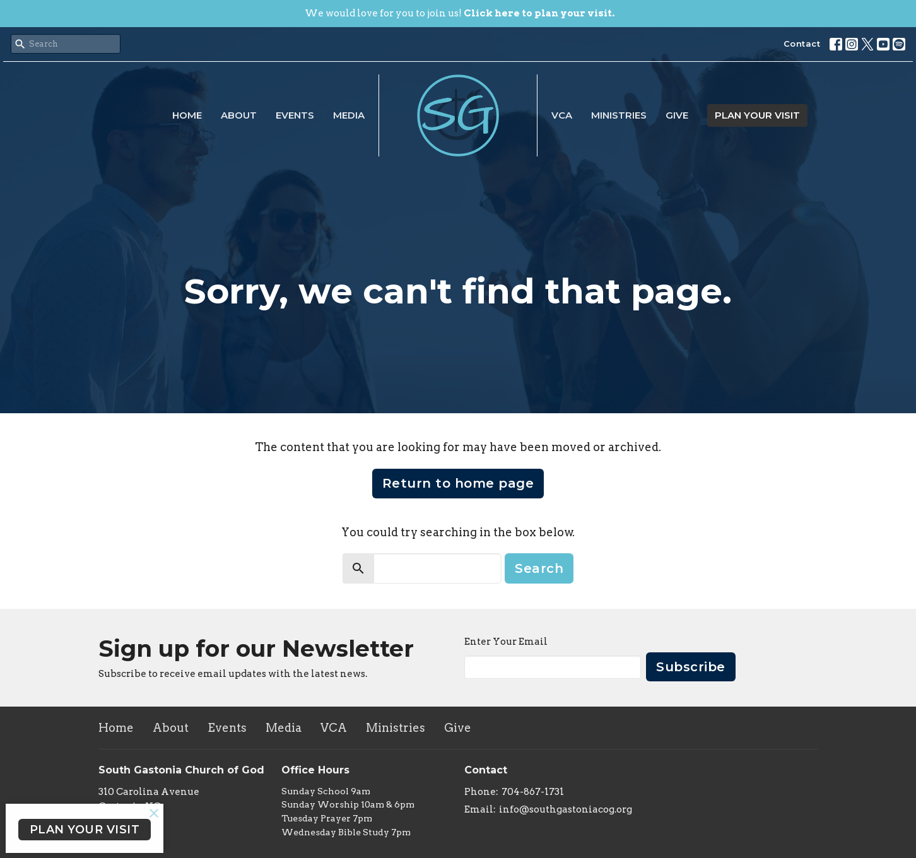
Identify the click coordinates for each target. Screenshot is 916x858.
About (239, 115)
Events (295, 115)
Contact (802, 43)
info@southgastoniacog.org (565, 809)
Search (539, 568)
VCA (561, 115)
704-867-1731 (533, 791)
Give (677, 115)
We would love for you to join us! (459, 13)
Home (187, 115)
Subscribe (690, 666)
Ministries (619, 115)
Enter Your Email (506, 641)
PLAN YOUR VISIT (757, 115)
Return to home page (458, 483)
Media (349, 115)
